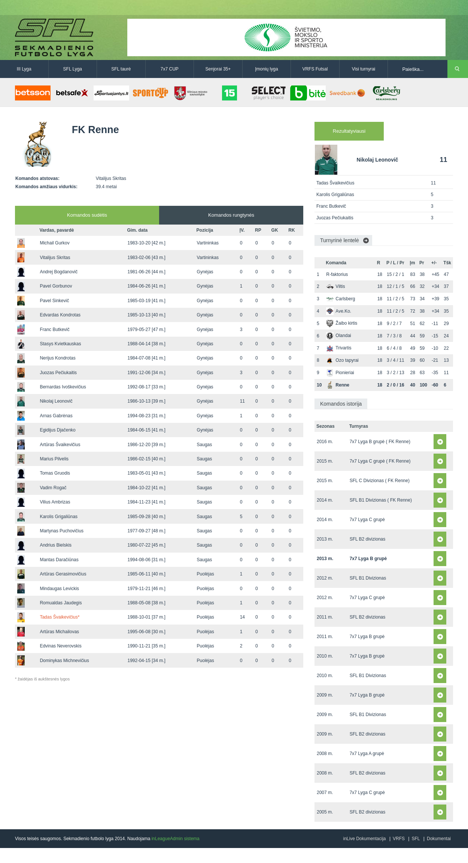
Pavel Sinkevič (54, 300)
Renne (337, 385)
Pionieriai (340, 372)
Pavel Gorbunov (56, 286)
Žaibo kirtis (341, 323)
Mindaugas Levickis (59, 588)
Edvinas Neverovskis (60, 646)
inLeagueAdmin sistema (176, 838)
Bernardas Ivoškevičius (63, 387)
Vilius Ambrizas (55, 502)
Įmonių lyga (266, 69)
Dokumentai (439, 838)
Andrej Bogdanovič (59, 271)
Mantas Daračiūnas (59, 559)
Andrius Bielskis (56, 545)
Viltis (335, 286)
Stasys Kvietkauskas (60, 343)
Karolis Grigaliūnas (59, 516)
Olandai (338, 335)
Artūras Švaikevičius (60, 444)
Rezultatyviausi (349, 131)
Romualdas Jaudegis (61, 602)
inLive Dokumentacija (364, 838)
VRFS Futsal (315, 69)
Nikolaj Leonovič (56, 401)
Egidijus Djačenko (57, 430)
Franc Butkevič (54, 329)
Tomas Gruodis (55, 473)
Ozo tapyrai (342, 360)
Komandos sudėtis (87, 215)
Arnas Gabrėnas (56, 415)
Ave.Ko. (338, 311)
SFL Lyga (72, 69)
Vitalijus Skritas (55, 257)
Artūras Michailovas (59, 631)
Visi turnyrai (363, 69)
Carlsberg (340, 298)
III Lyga (24, 69)
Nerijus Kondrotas (57, 358)
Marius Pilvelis (54, 458)
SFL (415, 838)
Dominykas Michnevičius (64, 660)
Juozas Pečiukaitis (58, 372)
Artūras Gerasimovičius (63, 574)
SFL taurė (121, 69)
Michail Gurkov (54, 243)
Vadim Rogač (53, 487)
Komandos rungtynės (231, 215)
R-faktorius (337, 274)
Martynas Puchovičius (61, 530)
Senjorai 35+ (218, 69)
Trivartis (338, 348)
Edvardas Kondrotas (60, 315)
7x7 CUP (170, 69)
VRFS (399, 838)
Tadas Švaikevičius (59, 617)
